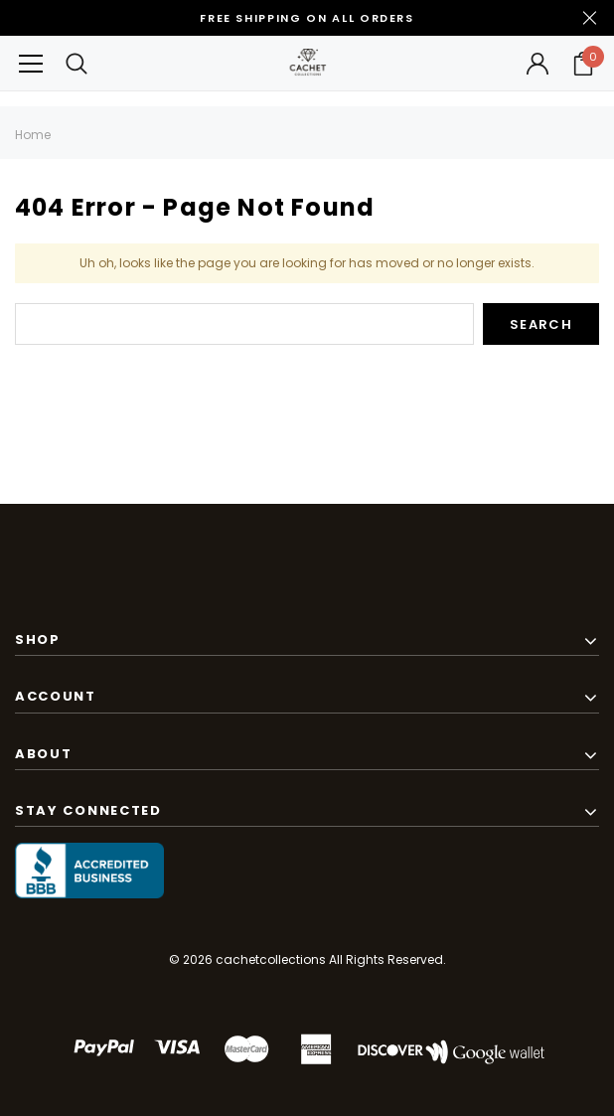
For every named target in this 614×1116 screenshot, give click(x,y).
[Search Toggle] (76, 63)
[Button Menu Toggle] (31, 63)
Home (33, 134)
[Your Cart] (583, 64)
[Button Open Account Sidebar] (537, 64)
